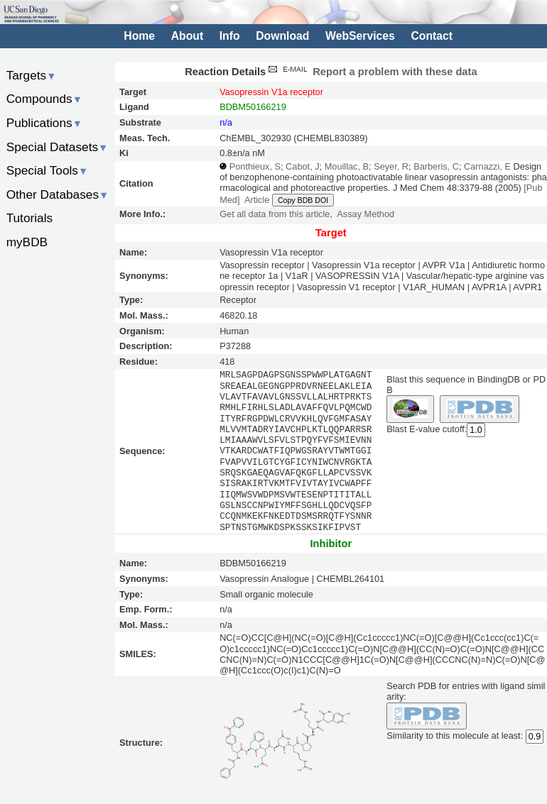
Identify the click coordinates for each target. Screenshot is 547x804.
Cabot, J (302, 166)
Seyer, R (391, 166)
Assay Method (365, 214)
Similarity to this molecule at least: (454, 735)
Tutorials (29, 218)
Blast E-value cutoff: (426, 429)
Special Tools (47, 170)
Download (282, 36)
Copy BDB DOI (303, 200)
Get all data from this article (275, 214)
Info (230, 36)
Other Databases (57, 194)
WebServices (360, 36)
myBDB (27, 242)
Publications (44, 123)
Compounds (44, 99)
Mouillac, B (347, 166)
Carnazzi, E (487, 166)
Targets (31, 75)
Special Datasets (57, 147)
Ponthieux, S (255, 166)
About (187, 36)
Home (139, 36)
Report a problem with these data (371, 71)
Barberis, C (436, 166)
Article (256, 199)
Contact (432, 36)
